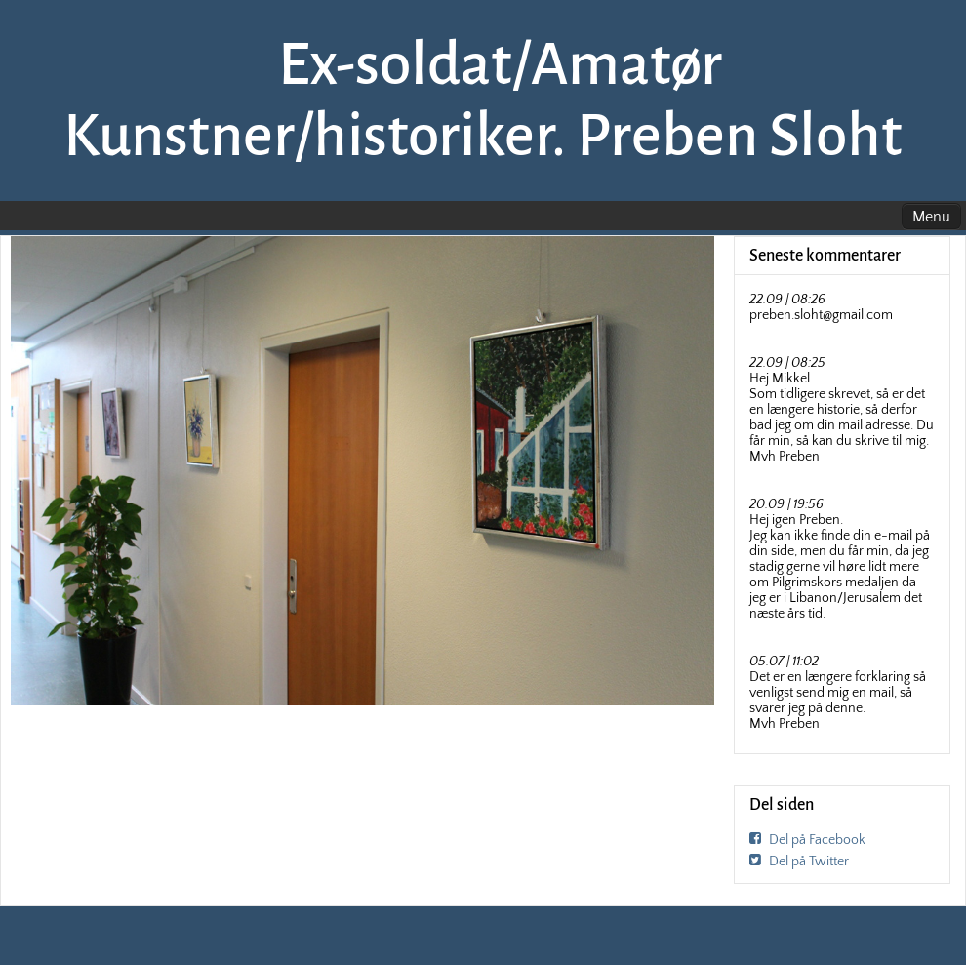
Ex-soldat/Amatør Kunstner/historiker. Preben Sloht (483, 100)
